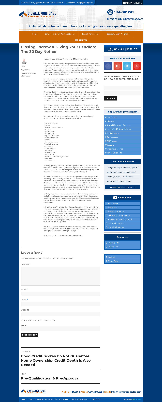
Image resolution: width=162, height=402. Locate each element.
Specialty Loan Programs (118, 34)
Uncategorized (112, 137)
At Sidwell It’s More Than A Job (120, 219)
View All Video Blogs (116, 227)
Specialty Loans (112, 133)
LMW (23, 66)
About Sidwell (113, 203)
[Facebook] (108, 66)
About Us (111, 257)
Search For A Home (90, 34)
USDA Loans (111, 141)
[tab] (122, 168)
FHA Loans (110, 121)
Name (24, 289)
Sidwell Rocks (113, 207)
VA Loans (110, 145)
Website (25, 310)
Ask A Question (125, 49)
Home (35, 34)
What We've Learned (114, 149)
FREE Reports (113, 243)
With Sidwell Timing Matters (119, 215)
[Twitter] (127, 66)
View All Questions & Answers (122, 187)
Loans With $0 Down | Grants (118, 129)
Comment (26, 264)
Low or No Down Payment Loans (60, 34)
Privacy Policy (113, 261)
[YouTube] (137, 66)
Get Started (81, 40)
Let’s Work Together (116, 223)
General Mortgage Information (118, 125)
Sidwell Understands (116, 211)
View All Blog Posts (114, 153)
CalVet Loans (111, 117)
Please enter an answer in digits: (38, 320)
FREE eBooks (113, 247)
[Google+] (118, 66)
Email (24, 300)
